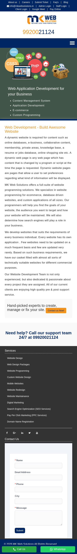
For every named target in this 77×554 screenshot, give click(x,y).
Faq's (56, 2)
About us (12, 2)
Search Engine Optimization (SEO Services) (29, 409)
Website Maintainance (18, 396)
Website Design (15, 358)
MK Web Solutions (23, 544)
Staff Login (61, 6)
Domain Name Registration (20, 421)
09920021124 (45, 337)
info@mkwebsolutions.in (22, 6)
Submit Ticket (41, 2)
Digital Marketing (15, 402)
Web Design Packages (18, 364)
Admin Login (45, 6)
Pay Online (55, 9)
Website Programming (18, 371)
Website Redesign (16, 390)
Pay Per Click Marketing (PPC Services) (27, 415)
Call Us (19, 549)
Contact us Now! (56, 310)
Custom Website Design (19, 377)
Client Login (21, 9)
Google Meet (38, 9)
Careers (26, 2)
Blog (66, 2)
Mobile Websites (15, 383)
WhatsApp (58, 549)
